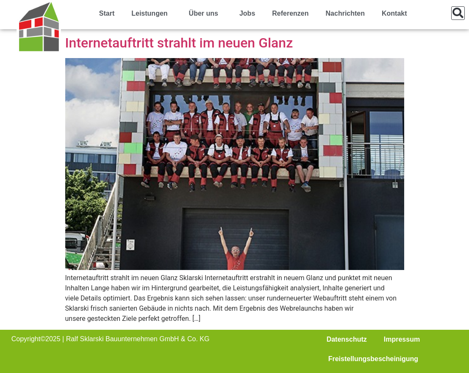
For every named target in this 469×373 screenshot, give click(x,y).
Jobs (247, 13)
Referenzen (290, 13)
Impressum (402, 339)
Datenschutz (347, 339)
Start (106, 13)
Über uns (205, 13)
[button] (458, 13)
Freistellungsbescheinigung (373, 358)
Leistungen (151, 13)
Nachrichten (345, 13)
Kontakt (394, 13)
